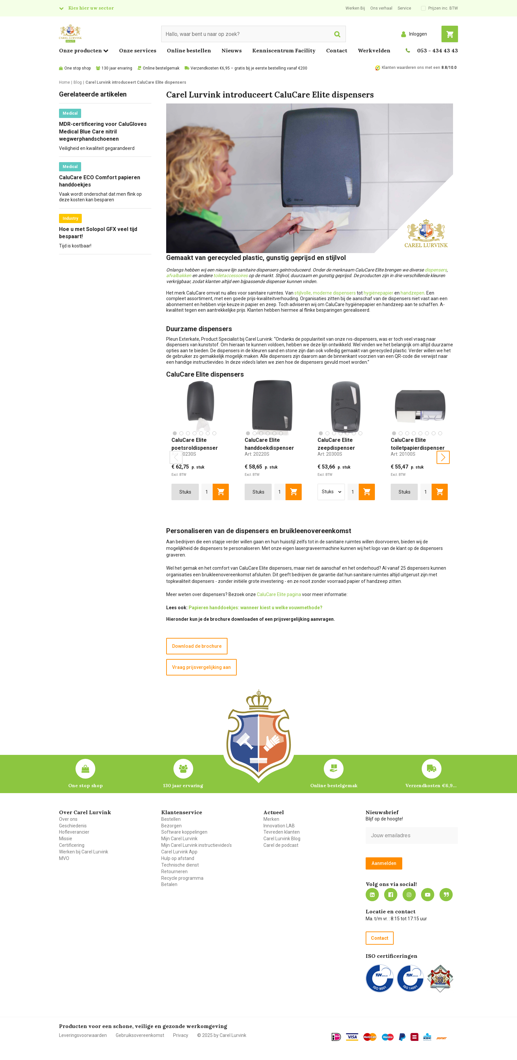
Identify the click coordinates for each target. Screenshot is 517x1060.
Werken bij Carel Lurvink (83, 851)
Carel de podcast (280, 845)
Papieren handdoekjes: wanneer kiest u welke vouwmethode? (255, 607)
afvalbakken (178, 275)
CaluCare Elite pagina (279, 594)
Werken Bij (355, 8)
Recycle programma (182, 878)
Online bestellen (189, 50)
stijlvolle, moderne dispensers (325, 293)
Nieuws (232, 50)
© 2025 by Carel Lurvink (221, 1035)
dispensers (436, 269)
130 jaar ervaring (117, 68)
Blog (446, 894)
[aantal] (207, 492)
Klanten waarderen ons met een (411, 67)
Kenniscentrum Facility (284, 50)
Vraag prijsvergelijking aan (201, 667)
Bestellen (171, 819)
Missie (65, 838)
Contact (336, 50)
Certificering (71, 845)
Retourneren (174, 871)
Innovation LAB (279, 825)
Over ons (68, 819)
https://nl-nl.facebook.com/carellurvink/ (390, 894)
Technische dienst (180, 865)
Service (404, 8)
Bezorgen (171, 825)
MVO (64, 858)
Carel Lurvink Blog (281, 838)
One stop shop (77, 68)
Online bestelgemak (161, 68)
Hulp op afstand (177, 858)
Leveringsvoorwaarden (83, 1035)
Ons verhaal (381, 8)
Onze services (137, 50)
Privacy (180, 1035)
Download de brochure (197, 646)
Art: (183, 454)
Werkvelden (374, 50)
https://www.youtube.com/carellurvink (427, 894)
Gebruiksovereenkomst (140, 1035)
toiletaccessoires (230, 275)
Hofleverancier (74, 832)
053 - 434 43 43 (437, 50)
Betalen (169, 884)
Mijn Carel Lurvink (179, 838)
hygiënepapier (378, 293)
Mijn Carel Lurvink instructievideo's (196, 845)
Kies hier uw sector (91, 8)
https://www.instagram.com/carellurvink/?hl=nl (409, 894)
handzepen (412, 293)
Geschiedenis (73, 825)
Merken (271, 819)
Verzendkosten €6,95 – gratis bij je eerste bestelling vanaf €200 (249, 68)
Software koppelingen (184, 832)
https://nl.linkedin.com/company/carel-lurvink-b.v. (372, 894)
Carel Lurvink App (179, 851)
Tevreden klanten (281, 832)
